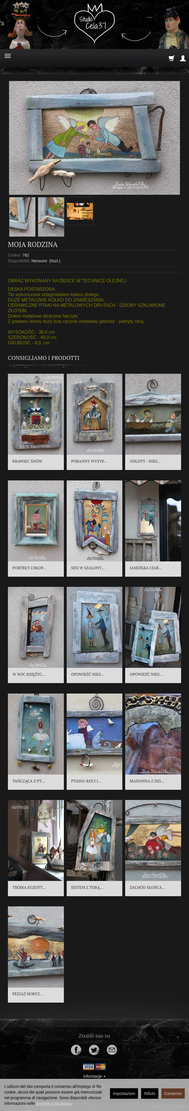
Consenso (173, 1093)
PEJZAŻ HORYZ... (27, 993)
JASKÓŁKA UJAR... (146, 567)
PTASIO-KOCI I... (86, 781)
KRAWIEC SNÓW (27, 461)
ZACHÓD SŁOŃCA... (147, 887)
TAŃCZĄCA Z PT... (28, 781)
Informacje (94, 1076)
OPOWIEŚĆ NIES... (88, 674)
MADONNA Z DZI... (147, 781)
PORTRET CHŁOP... (29, 567)
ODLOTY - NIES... (145, 461)
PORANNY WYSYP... (89, 461)
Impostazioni (124, 1093)
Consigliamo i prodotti (43, 358)
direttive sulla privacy (54, 1103)
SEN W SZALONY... (88, 567)
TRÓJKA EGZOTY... (29, 887)
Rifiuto (149, 1093)
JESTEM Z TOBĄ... (87, 887)
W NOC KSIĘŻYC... (28, 674)
